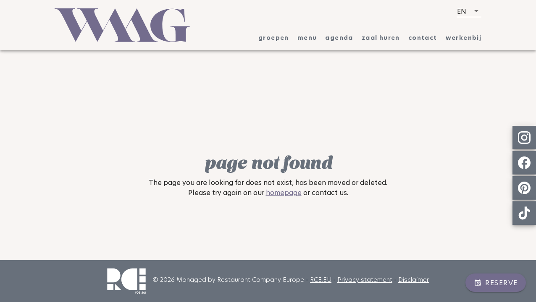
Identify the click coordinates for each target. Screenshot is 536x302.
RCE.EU (320, 279)
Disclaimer (413, 279)
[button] (469, 11)
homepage (284, 193)
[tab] (273, 38)
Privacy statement (364, 279)
